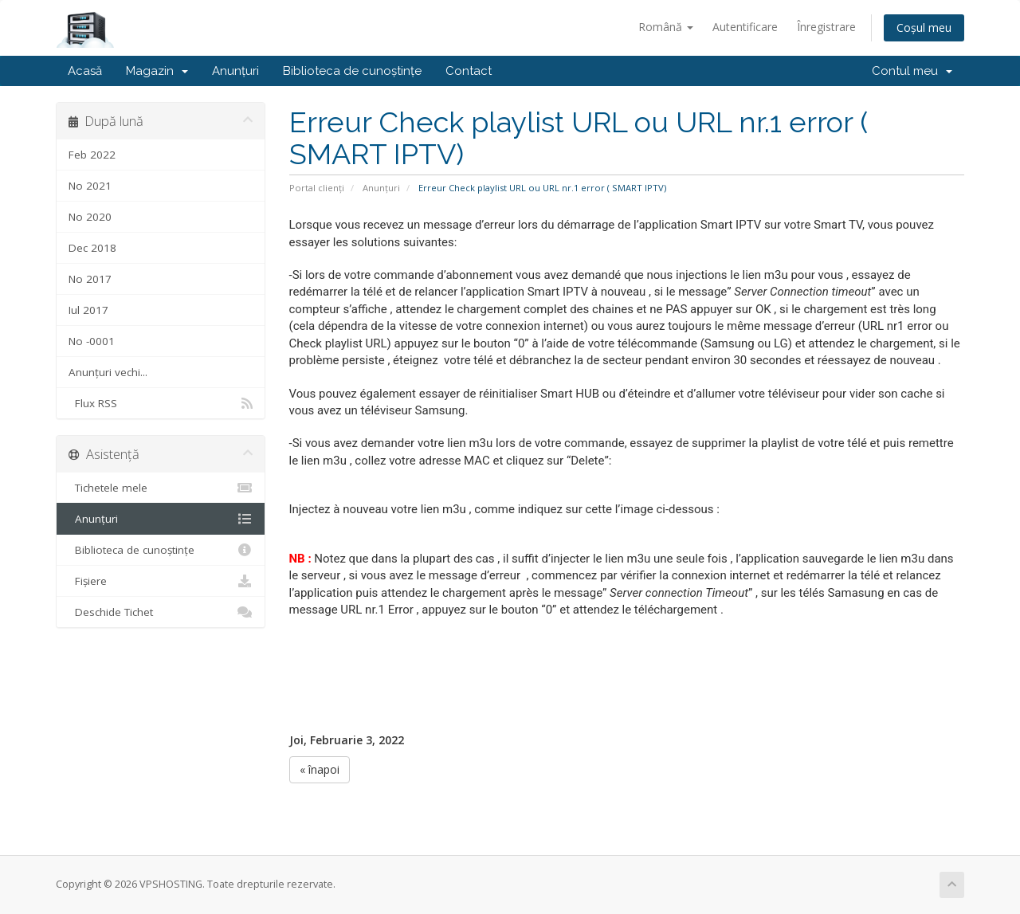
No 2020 (90, 217)
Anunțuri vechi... (108, 372)
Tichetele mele (161, 487)
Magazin (157, 71)
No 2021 (90, 185)
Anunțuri (235, 71)
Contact (468, 71)
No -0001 (92, 341)
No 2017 (90, 279)
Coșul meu (923, 27)
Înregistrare (826, 26)
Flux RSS (161, 403)
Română (665, 26)
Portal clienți (316, 188)
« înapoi (319, 769)
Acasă (85, 71)
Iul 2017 (88, 310)
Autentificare (745, 26)
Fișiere (161, 580)
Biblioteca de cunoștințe (352, 71)
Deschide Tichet (161, 612)
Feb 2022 (92, 154)
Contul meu (912, 71)
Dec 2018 (92, 248)
